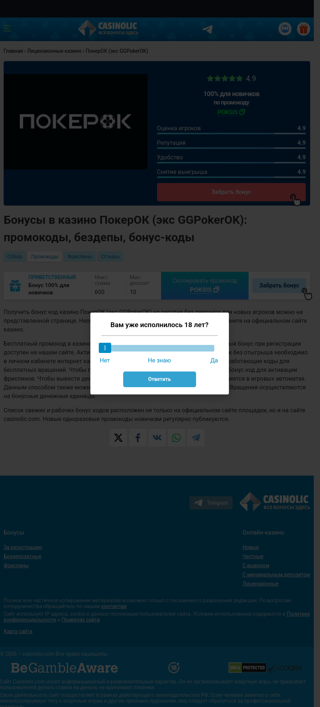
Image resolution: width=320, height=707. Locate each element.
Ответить (159, 379)
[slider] (105, 348)
